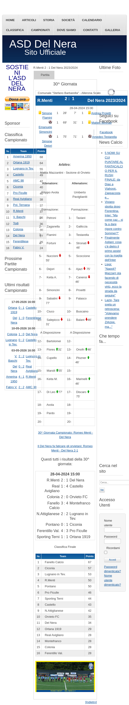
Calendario (92, 20)
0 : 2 (21, 340)
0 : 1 (21, 307)
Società (68, 20)
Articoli (29, 20)
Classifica (15, 30)
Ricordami (113, 548)
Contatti (90, 30)
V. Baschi (19, 217)
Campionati (40, 30)
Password (110, 536)
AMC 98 (18, 180)
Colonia (18, 229)
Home (10, 20)
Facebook (106, 132)
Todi (15, 223)
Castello (18, 174)
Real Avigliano (22, 199)
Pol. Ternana (21, 205)
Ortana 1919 (21, 162)
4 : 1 (21, 376)
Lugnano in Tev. (23, 168)
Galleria (112, 30)
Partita (45, 75)
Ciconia (18, 186)
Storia (48, 20)
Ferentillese (20, 241)
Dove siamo (66, 30)
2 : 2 (21, 356)
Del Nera (19, 235)
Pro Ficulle (20, 193)
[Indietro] (91, 702)
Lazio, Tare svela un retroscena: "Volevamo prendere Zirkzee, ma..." (112, 313)
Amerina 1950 (22, 156)
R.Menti (18, 211)
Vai (102, 490)
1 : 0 (21, 318)
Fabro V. (18, 247)
